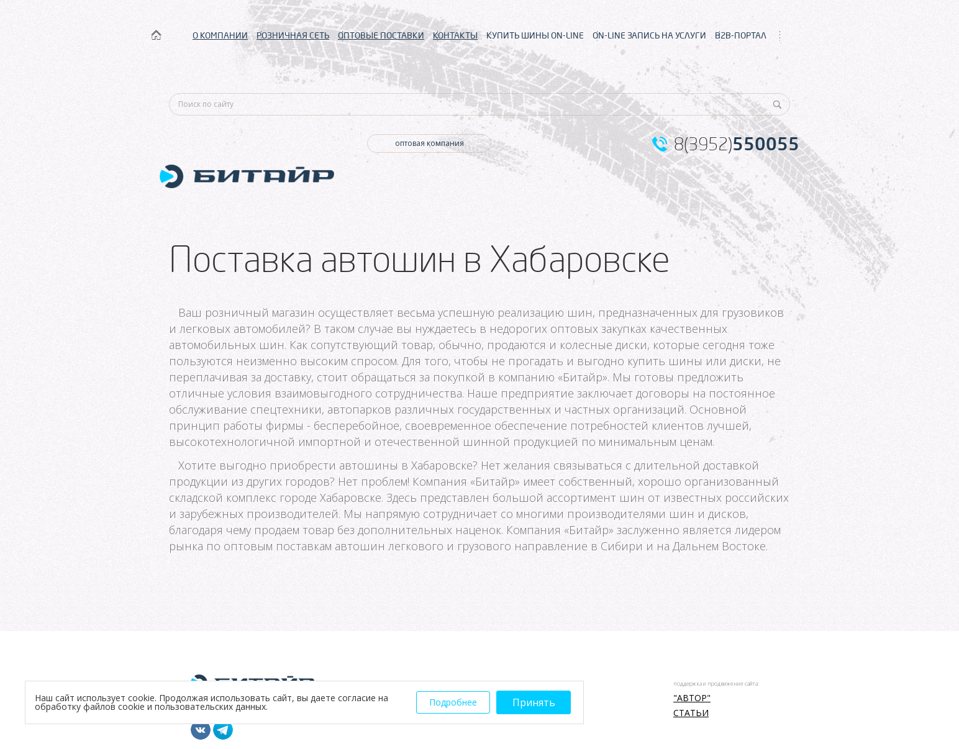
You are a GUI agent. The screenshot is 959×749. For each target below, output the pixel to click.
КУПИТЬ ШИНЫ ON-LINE (535, 35)
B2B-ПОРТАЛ (740, 35)
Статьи (691, 713)
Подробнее (453, 702)
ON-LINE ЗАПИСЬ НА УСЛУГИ (649, 35)
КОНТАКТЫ (455, 35)
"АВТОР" (692, 698)
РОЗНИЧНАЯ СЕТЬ (293, 35)
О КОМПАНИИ (220, 35)
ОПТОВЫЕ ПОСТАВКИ (381, 35)
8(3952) (736, 144)
